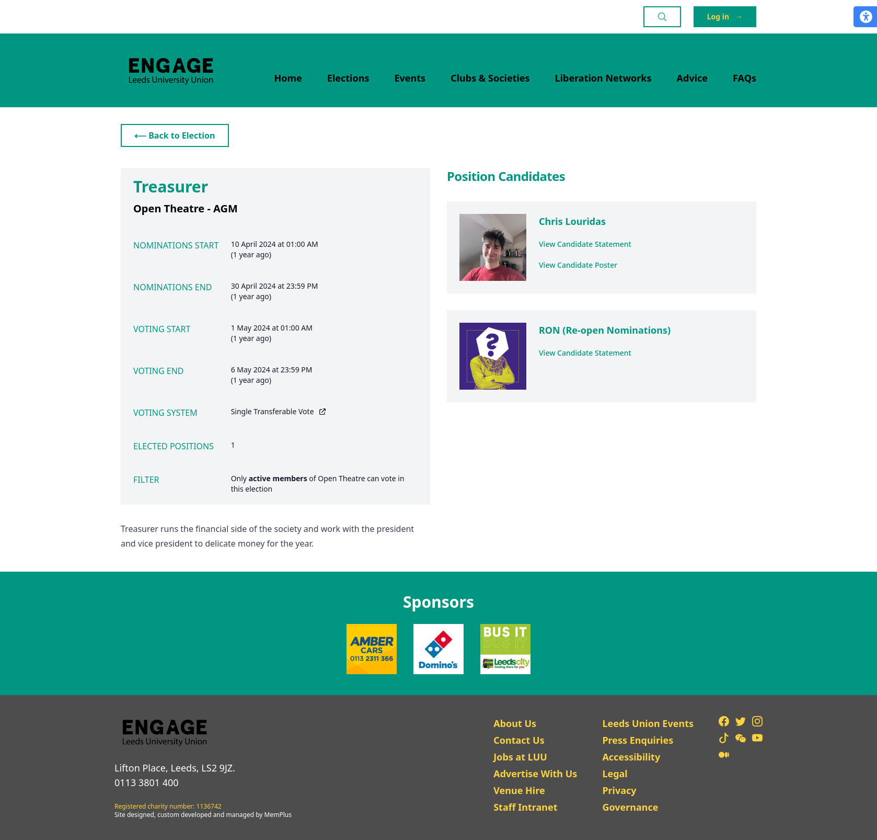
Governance (630, 807)
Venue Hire (519, 790)
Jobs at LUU (520, 757)
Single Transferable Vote (279, 411)
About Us (514, 723)
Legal (614, 773)
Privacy (619, 790)
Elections (348, 78)
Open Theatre (341, 478)
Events (410, 78)
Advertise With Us (535, 773)
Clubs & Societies (490, 78)
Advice (692, 78)
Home (288, 78)
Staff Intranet (525, 807)
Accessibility (631, 757)
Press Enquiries (637, 740)
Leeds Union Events (648, 723)
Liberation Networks (603, 78)
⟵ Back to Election (174, 135)
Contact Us (519, 740)
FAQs (744, 78)
